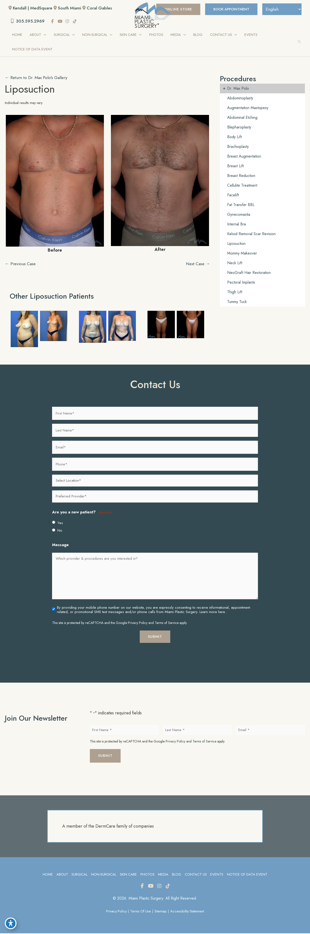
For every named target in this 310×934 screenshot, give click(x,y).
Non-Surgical (103, 874)
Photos (147, 874)
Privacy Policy (137, 623)
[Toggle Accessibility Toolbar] (10, 923)
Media (163, 874)
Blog (176, 874)
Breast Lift (235, 166)
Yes (60, 523)
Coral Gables (101, 8)
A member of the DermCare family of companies (108, 826)
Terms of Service (166, 623)
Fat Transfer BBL (241, 205)
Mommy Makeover (242, 253)
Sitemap (161, 912)
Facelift (233, 195)
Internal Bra (236, 224)
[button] (299, 42)
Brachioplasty (238, 147)
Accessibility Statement (188, 912)
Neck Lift (234, 263)
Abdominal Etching (242, 117)
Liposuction (31, 89)
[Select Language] (281, 9)
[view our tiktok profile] (76, 21)
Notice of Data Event (248, 874)
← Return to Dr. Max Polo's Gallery (37, 78)
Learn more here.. (213, 612)
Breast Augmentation (244, 156)
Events (217, 874)
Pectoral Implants (241, 282)
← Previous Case (21, 264)
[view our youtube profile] (61, 21)
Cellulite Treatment (242, 185)
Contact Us (196, 874)
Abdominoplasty (240, 98)
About (61, 874)
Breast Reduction (241, 176)
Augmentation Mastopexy (247, 108)
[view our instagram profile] (68, 21)
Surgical (79, 874)
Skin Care (128, 874)
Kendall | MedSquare (33, 8)
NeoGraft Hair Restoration (249, 273)
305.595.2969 (28, 21)
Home (47, 874)
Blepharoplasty (239, 127)
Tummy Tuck (237, 302)
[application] (43, 35)
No (59, 531)
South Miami (71, 8)
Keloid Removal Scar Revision (251, 234)
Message (60, 545)
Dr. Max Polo (238, 88)
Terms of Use (140, 912)
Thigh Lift (234, 292)
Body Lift (234, 137)
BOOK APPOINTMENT (229, 9)
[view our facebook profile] (54, 21)
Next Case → (197, 264)
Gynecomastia (238, 214)
